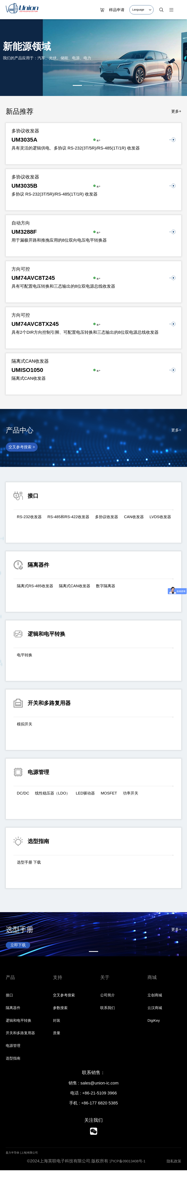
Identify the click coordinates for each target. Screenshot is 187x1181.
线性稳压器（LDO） (59, 796)
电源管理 (14, 1056)
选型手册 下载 (31, 865)
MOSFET (126, 796)
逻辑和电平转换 (20, 1031)
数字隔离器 (122, 589)
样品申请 (116, 9)
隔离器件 (14, 1018)
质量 (57, 1043)
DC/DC (24, 796)
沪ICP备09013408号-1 (126, 1171)
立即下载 (20, 949)
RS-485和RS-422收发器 (78, 520)
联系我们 (108, 1018)
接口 (10, 1005)
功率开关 (151, 796)
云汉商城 (155, 1018)
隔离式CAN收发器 (86, 589)
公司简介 (108, 1005)
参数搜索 (61, 1018)
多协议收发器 (123, 520)
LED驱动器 (98, 796)
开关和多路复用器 (23, 1043)
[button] (77, 85)
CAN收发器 (156, 520)
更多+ (175, 111)
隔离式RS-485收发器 (38, 589)
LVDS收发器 (30, 531)
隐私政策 (172, 1171)
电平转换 (26, 658)
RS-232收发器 (32, 520)
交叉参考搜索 (65, 1005)
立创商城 (155, 1005)
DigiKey (154, 1031)
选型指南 (14, 1068)
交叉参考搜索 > (25, 448)
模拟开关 (26, 727)
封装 (57, 1031)
